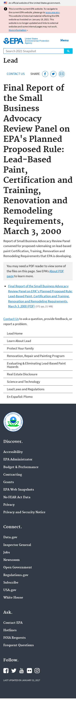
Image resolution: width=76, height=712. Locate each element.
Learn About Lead (19, 341)
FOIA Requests (14, 638)
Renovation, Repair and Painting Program (36, 356)
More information (17, 30)
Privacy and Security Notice (24, 512)
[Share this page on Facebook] (45, 74)
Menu (64, 40)
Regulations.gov (15, 575)
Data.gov (10, 537)
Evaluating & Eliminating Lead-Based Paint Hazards (36, 365)
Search (68, 51)
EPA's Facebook (5, 670)
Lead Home (15, 333)
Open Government (17, 567)
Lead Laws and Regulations (25, 389)
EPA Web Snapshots (18, 490)
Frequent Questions (18, 645)
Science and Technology (23, 381)
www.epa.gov (53, 12)
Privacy (9, 505)
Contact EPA (13, 623)
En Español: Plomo (20, 396)
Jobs (6, 552)
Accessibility (13, 452)
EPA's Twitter (13, 670)
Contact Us (16, 74)
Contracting (12, 475)
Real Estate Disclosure (22, 374)
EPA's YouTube (21, 670)
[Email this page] (62, 74)
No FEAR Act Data (16, 497)
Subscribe (10, 583)
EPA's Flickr (29, 670)
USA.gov (9, 590)
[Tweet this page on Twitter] (53, 74)
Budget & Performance (20, 467)
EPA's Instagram (37, 670)
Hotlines (10, 630)
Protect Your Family (20, 348)
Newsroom (11, 560)
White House (13, 598)
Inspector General (17, 545)
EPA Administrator (17, 459)
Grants (8, 482)
